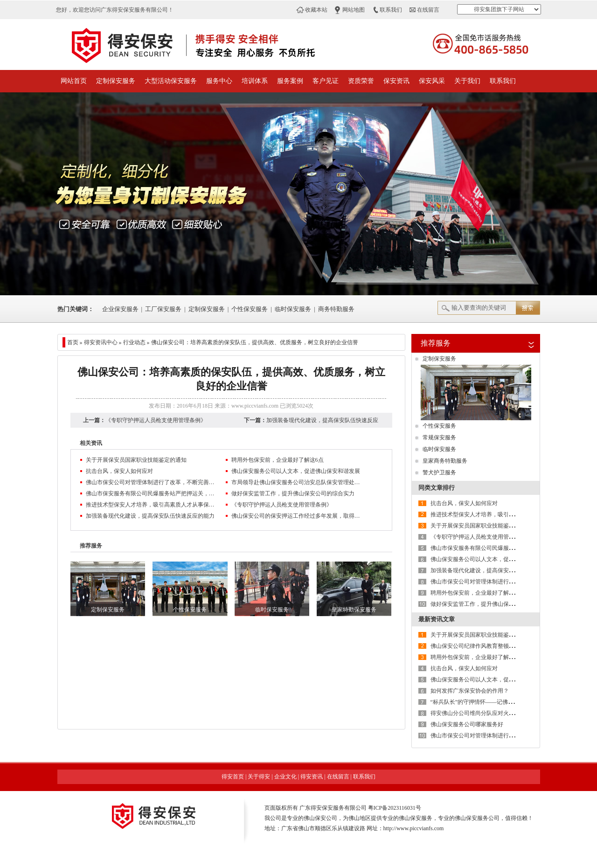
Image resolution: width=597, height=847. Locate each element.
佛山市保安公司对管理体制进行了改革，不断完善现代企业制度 (151, 482)
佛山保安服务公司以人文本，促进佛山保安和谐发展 (295, 471)
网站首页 (74, 80)
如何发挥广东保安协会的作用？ (469, 690)
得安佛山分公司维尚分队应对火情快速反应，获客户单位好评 (506, 713)
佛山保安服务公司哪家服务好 (466, 724)
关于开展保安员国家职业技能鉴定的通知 (136, 460)
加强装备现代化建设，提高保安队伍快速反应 (322, 420)
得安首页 (233, 776)
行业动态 (134, 342)
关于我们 (467, 80)
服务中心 (219, 80)
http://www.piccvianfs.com (413, 828)
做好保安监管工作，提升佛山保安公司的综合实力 (292, 493)
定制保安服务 (115, 80)
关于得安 (259, 776)
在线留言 (428, 10)
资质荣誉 (361, 80)
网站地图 (353, 10)
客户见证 (325, 80)
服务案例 (290, 80)
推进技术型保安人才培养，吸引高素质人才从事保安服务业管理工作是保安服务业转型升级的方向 (151, 504)
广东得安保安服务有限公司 (333, 808)
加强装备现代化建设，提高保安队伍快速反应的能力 (150, 516)
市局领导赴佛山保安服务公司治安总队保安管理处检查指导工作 (296, 482)
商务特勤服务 (336, 308)
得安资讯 (311, 776)
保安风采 (432, 80)
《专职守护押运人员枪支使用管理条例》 (155, 420)
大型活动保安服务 (171, 80)
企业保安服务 (120, 308)
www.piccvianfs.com (254, 406)
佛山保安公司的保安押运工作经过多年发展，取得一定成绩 (296, 516)
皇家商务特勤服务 (445, 461)
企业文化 (285, 776)
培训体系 (255, 80)
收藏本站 (316, 10)
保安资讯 (396, 80)
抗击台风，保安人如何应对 (119, 471)
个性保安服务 (249, 308)
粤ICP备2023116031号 (394, 808)
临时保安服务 (293, 308)
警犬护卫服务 (439, 472)
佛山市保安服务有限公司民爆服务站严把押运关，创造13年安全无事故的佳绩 (151, 493)
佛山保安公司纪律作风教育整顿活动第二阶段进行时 (494, 646)
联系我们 (391, 10)
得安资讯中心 (101, 342)
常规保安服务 (439, 437)
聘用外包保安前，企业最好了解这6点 (277, 460)
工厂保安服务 (163, 308)
